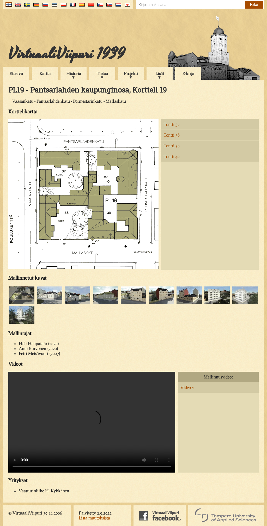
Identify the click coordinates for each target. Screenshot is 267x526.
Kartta (45, 73)
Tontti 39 (172, 145)
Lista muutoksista (94, 517)
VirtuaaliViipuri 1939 (66, 53)
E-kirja (188, 73)
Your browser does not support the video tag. (91, 422)
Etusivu (16, 73)
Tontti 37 (172, 124)
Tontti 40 (172, 156)
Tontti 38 (172, 134)
